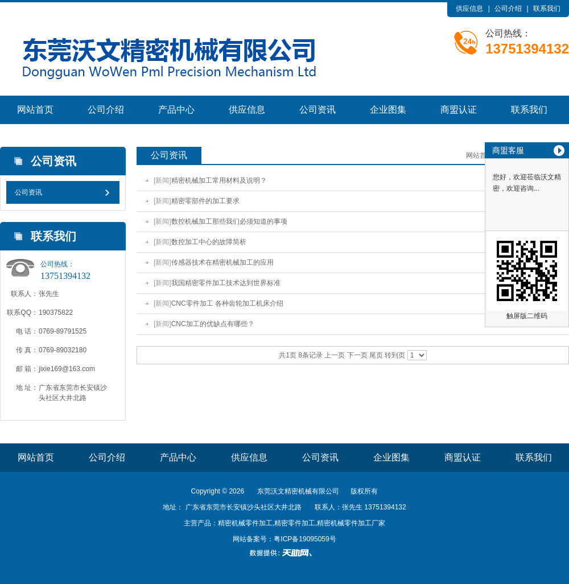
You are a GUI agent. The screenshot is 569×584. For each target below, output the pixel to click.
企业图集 (388, 109)
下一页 (357, 355)
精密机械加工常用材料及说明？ (219, 180)
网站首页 (35, 109)
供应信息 (469, 9)
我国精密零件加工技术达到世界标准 (226, 283)
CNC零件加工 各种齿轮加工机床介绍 (227, 303)
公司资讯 (317, 109)
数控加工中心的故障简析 (208, 242)
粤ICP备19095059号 (305, 539)
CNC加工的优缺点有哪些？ (212, 324)
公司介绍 (508, 9)
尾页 (376, 355)
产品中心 (176, 109)
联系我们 (546, 9)
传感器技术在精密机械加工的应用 (222, 262)
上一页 (334, 355)
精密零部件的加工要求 (205, 201)
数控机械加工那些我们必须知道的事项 (229, 221)
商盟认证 (458, 109)
